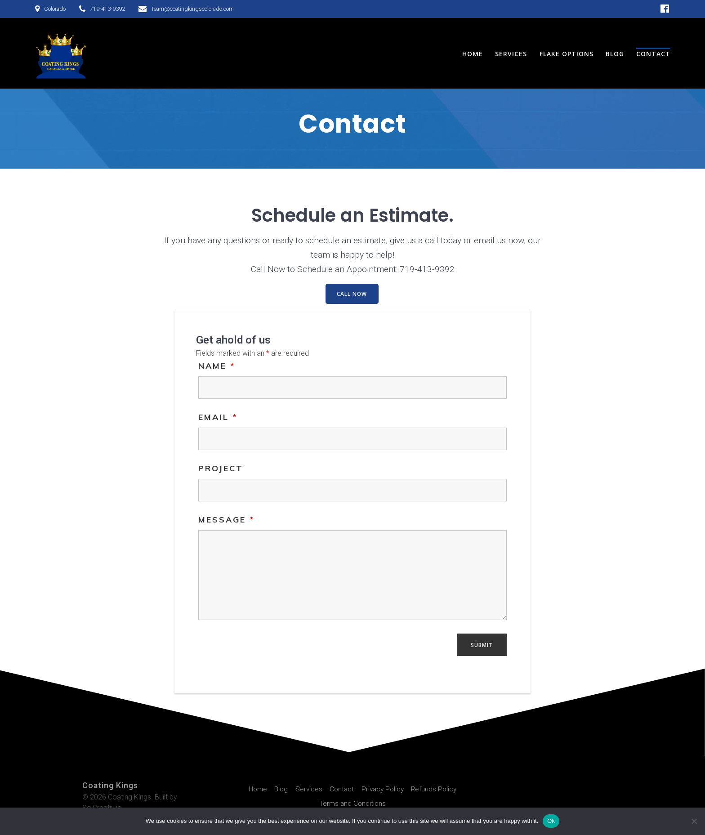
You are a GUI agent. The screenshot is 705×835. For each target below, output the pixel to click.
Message (226, 519)
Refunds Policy (436, 788)
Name (216, 365)
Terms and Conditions (352, 803)
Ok (551, 820)
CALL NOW (352, 294)
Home (472, 53)
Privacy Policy (383, 788)
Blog (615, 53)
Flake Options (566, 53)
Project (220, 467)
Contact (653, 53)
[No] (693, 821)
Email (217, 416)
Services (511, 53)
